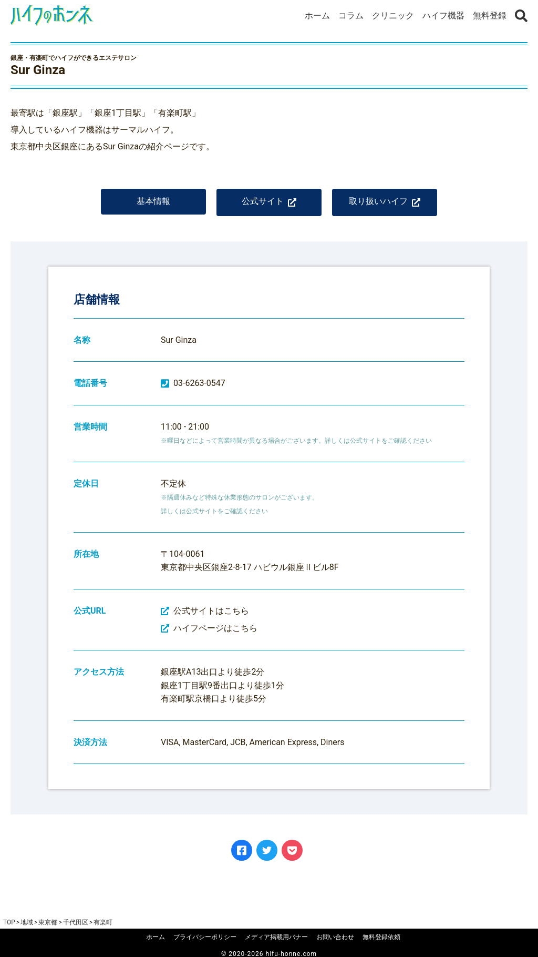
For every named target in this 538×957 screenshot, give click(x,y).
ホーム (317, 16)
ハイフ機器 (443, 16)
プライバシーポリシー (204, 937)
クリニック (393, 16)
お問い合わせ (335, 937)
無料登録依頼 (381, 937)
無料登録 (489, 16)
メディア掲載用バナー (276, 937)
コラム (351, 16)
